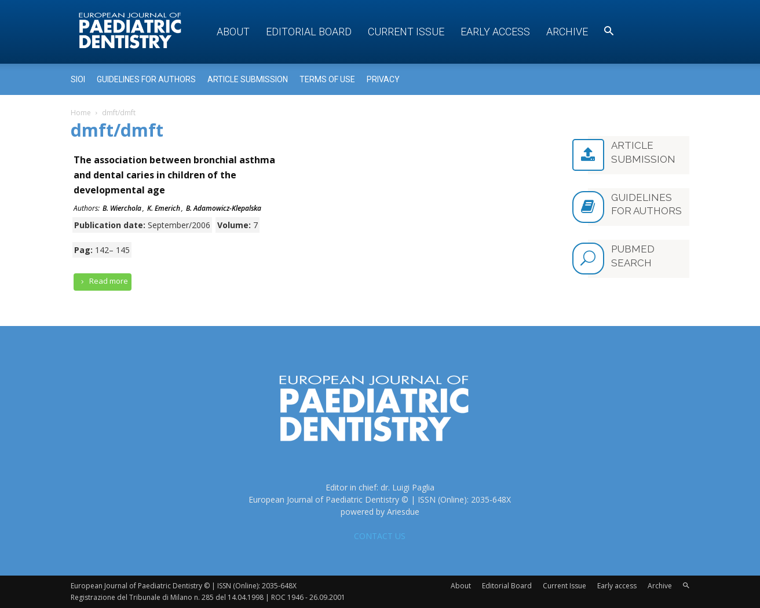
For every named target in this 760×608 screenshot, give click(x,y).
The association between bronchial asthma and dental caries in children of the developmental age (174, 174)
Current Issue (406, 31)
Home (81, 113)
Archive (567, 31)
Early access (495, 31)
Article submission (247, 79)
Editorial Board (309, 31)
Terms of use (327, 79)
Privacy (383, 79)
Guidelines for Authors (146, 79)
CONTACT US (379, 535)
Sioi (78, 79)
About (233, 31)
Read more (102, 281)
